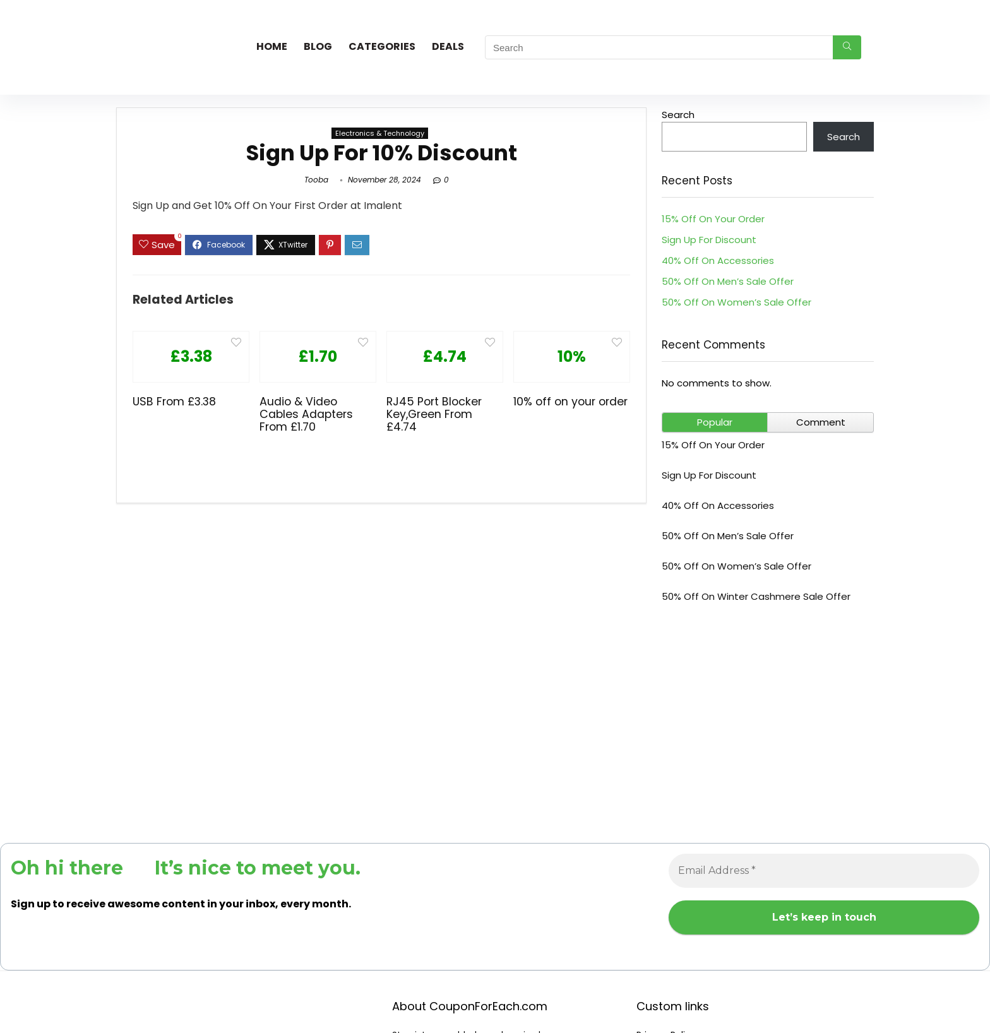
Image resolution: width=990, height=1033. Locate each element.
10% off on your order (570, 401)
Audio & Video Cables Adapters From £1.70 (306, 414)
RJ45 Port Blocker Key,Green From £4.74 (434, 414)
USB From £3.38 (174, 401)
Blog (318, 46)
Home (271, 46)
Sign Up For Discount (709, 239)
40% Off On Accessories (718, 260)
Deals (448, 46)
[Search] (847, 47)
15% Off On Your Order (713, 218)
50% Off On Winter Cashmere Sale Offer (756, 596)
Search (678, 114)
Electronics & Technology (379, 133)
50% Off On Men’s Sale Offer (728, 281)
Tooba (316, 179)
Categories (382, 46)
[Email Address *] (824, 871)
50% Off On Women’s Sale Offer (736, 302)
